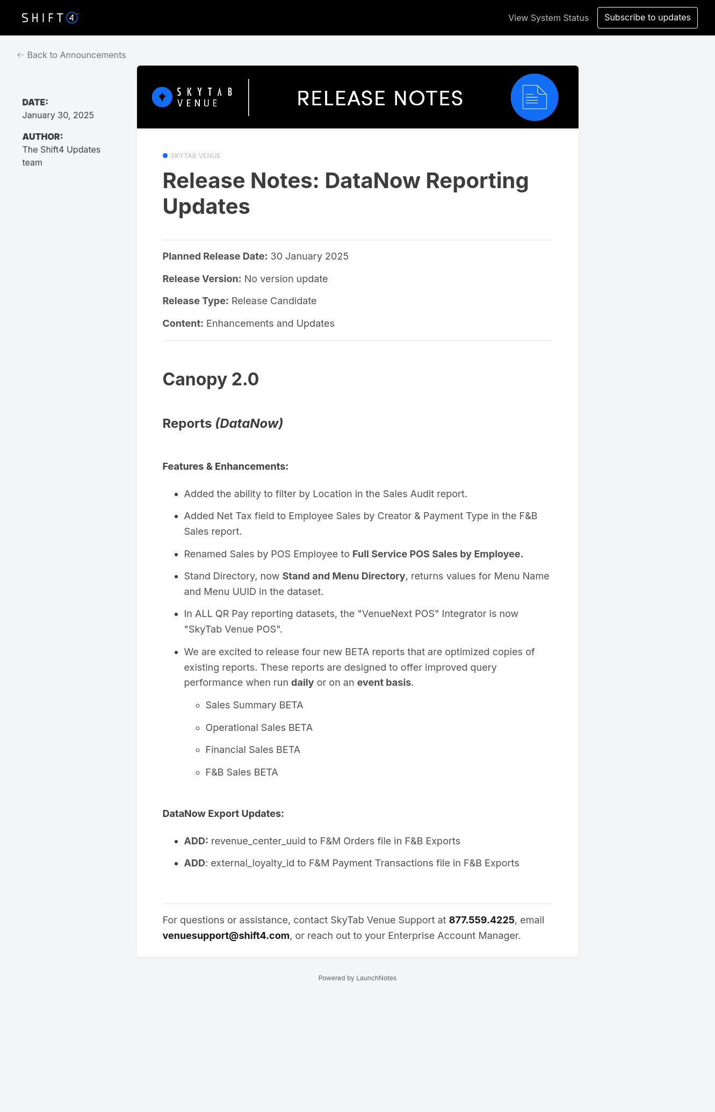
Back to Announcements (71, 54)
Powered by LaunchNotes (357, 978)
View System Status (548, 17)
